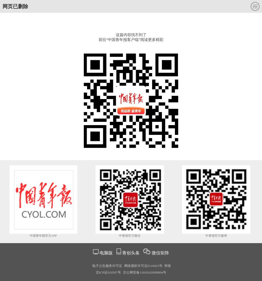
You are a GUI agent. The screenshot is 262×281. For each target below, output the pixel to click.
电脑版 (106, 253)
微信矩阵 (160, 253)
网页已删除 (15, 6)
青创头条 (131, 253)
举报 (167, 266)
